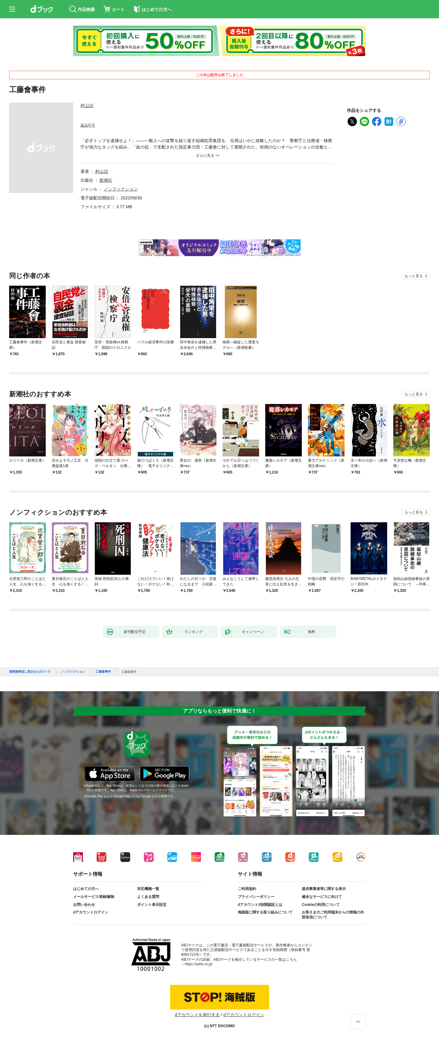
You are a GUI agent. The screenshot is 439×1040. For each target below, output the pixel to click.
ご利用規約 (247, 889)
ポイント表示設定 (151, 904)
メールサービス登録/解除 (93, 897)
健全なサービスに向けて (322, 897)
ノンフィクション (121, 189)
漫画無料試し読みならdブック (30, 671)
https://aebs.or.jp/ (198, 964)
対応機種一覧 (148, 889)
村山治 (86, 105)
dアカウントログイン (90, 912)
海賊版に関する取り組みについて (265, 912)
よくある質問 (148, 897)
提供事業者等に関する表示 (324, 889)
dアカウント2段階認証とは (260, 904)
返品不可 (87, 125)
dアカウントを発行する (197, 1014)
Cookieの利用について (321, 904)
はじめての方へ (86, 889)
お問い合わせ (84, 904)
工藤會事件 (103, 671)
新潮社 (105, 180)
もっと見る (414, 276)
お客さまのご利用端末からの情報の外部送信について (333, 914)
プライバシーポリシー (256, 897)
